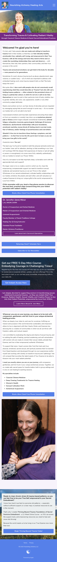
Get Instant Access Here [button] (15, 283)
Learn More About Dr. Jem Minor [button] (28, 304)
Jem (6, 51)
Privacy (31, 543)
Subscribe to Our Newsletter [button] (28, 251)
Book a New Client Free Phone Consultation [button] (28, 193)
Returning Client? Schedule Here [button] (28, 244)
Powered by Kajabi (28, 557)
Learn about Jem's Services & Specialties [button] (29, 233)
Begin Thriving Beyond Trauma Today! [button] (28, 531)
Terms (25, 543)
